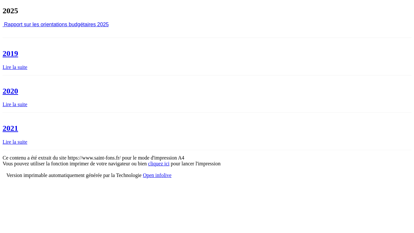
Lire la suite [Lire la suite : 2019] (15, 67)
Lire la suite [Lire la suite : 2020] (15, 104)
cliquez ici (158, 163)
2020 (10, 91)
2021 (10, 128)
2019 (10, 53)
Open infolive (157, 175)
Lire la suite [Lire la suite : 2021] (15, 142)
